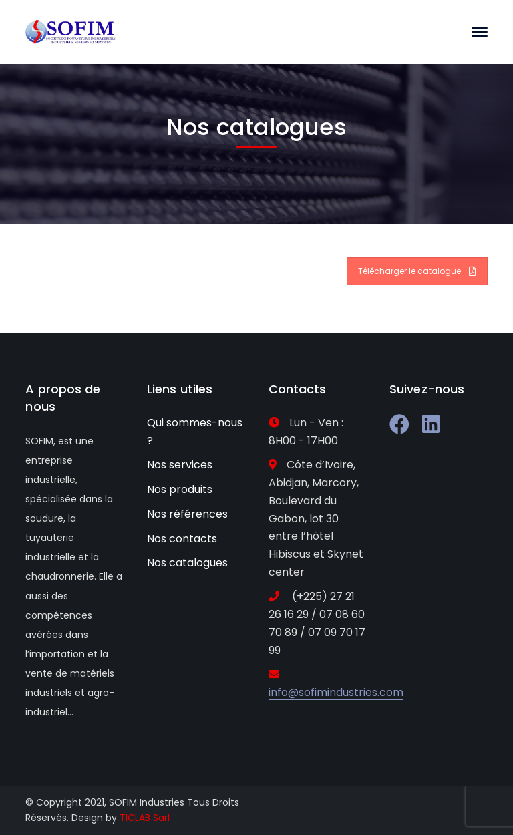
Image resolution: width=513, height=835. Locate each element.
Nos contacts (182, 538)
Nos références (187, 514)
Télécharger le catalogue (417, 271)
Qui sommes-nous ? (194, 431)
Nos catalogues (187, 562)
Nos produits (179, 489)
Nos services (179, 464)
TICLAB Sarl (145, 817)
